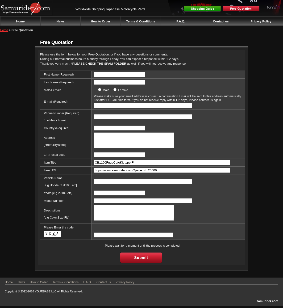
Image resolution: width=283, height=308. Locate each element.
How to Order (100, 21)
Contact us (221, 21)
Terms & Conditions (140, 21)
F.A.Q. (180, 21)
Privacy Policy (260, 21)
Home (20, 21)
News (61, 21)
